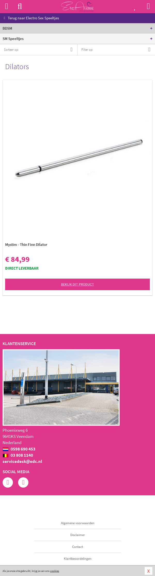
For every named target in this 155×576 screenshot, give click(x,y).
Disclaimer (77, 535)
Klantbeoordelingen (77, 558)
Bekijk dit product (77, 284)
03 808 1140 (18, 455)
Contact (77, 547)
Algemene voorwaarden (77, 523)
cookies (54, 571)
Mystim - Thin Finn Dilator (26, 244)
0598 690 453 (19, 449)
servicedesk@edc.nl (22, 461)
